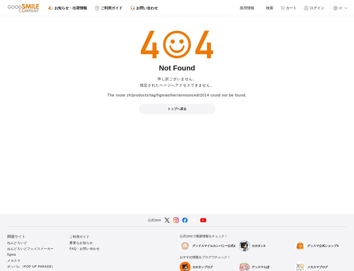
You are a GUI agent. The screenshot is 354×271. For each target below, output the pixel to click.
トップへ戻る (177, 109)
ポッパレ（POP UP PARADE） (31, 266)
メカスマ (14, 260)
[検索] (267, 8)
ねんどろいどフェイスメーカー (30, 248)
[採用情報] (244, 8)
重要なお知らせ (81, 243)
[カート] (288, 8)
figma (11, 254)
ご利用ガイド (79, 236)
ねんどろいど (17, 243)
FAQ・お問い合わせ (85, 248)
